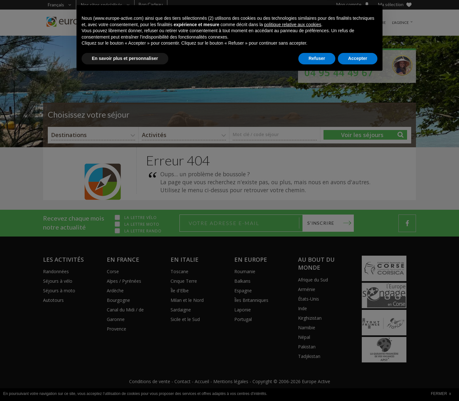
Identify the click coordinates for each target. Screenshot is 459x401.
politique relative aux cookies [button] (292, 349)
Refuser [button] (317, 383)
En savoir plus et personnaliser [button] (125, 383)
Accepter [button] (357, 383)
